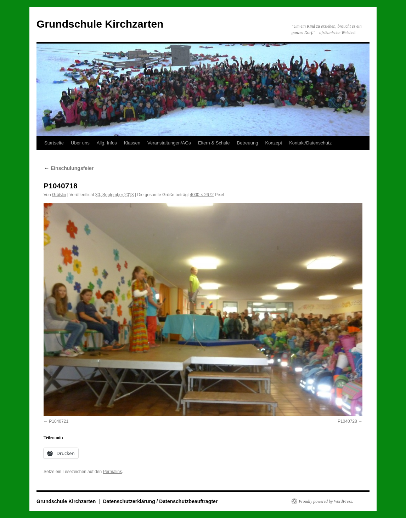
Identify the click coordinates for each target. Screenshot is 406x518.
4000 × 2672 (202, 194)
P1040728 (347, 421)
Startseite (54, 143)
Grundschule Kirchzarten (99, 24)
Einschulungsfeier (69, 168)
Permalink (112, 471)
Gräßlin (59, 194)
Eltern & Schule (214, 143)
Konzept (273, 143)
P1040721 (58, 421)
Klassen (132, 143)
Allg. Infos (107, 143)
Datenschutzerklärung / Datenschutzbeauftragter (160, 501)
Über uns (80, 143)
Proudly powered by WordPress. (326, 501)
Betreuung (247, 143)
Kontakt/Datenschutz (310, 143)
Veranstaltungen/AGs (169, 143)
